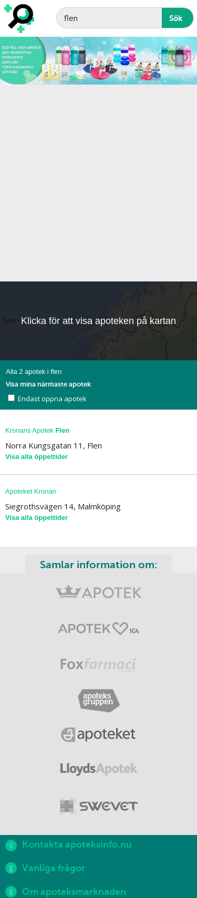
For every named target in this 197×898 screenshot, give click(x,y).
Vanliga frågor (45, 868)
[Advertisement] (98, 183)
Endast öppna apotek (52, 398)
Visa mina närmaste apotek (48, 384)
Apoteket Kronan (30, 491)
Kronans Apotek (37, 430)
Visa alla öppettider (36, 457)
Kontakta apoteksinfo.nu (68, 845)
